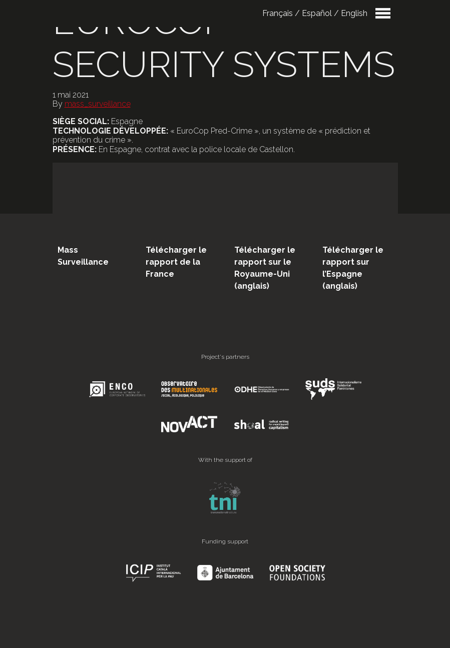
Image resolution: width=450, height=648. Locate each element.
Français (277, 13)
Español (317, 13)
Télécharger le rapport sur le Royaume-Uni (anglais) (264, 268)
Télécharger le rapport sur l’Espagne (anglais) (352, 268)
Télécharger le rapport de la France (176, 262)
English (354, 13)
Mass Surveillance (83, 256)
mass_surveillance (98, 104)
